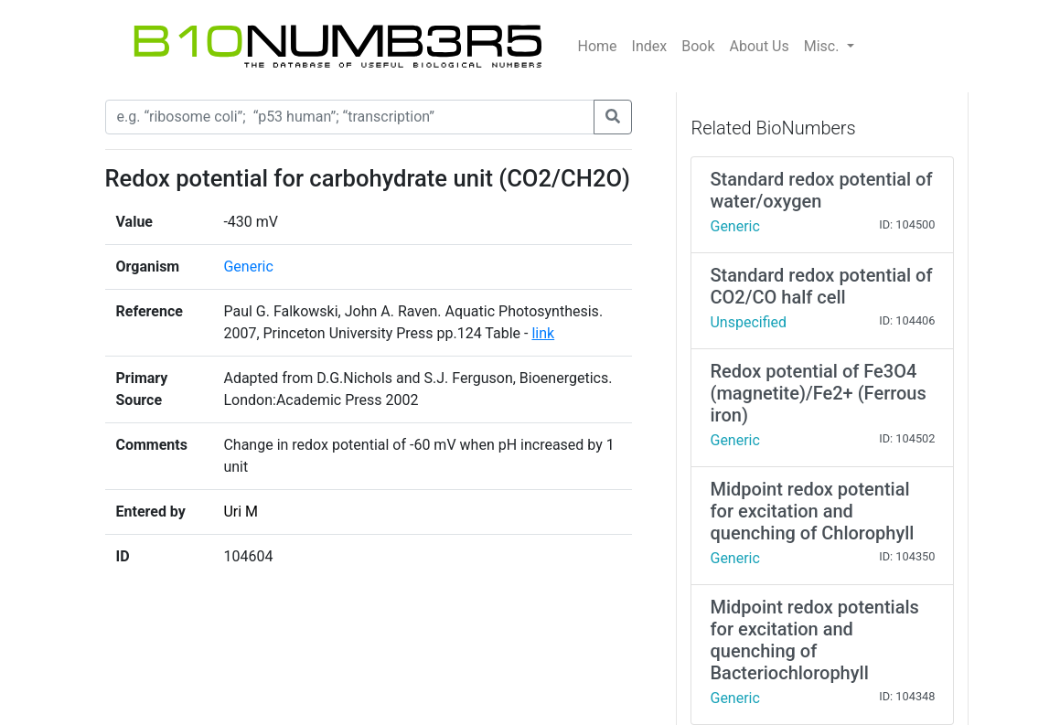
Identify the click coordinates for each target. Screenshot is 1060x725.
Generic (248, 266)
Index (650, 46)
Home (597, 46)
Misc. (823, 46)
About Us (759, 46)
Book (697, 46)
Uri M (240, 511)
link (542, 333)
